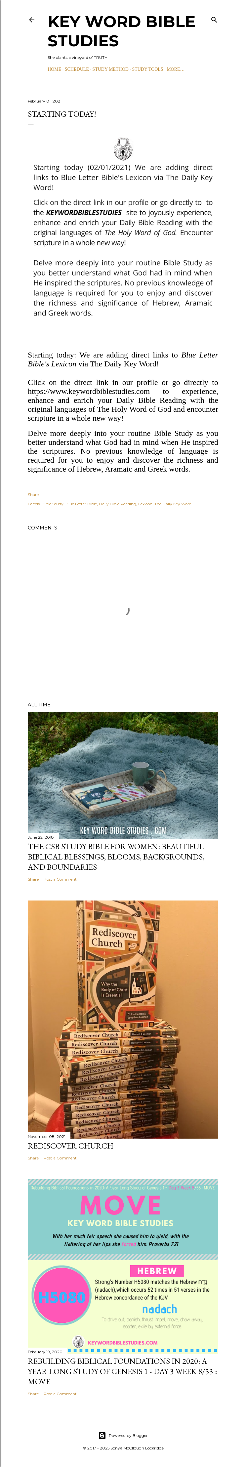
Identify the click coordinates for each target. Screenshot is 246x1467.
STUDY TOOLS (147, 69)
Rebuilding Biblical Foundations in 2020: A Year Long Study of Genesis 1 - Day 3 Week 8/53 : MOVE (122, 1371)
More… (175, 69)
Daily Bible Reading (117, 503)
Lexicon (145, 503)
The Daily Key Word (172, 503)
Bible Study (52, 503)
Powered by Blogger (123, 1436)
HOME (54, 69)
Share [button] (33, 494)
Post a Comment (60, 879)
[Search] (214, 18)
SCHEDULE (77, 69)
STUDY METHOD (110, 69)
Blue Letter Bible (81, 503)
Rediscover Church (70, 1146)
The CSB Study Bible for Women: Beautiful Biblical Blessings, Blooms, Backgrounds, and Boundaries (116, 856)
